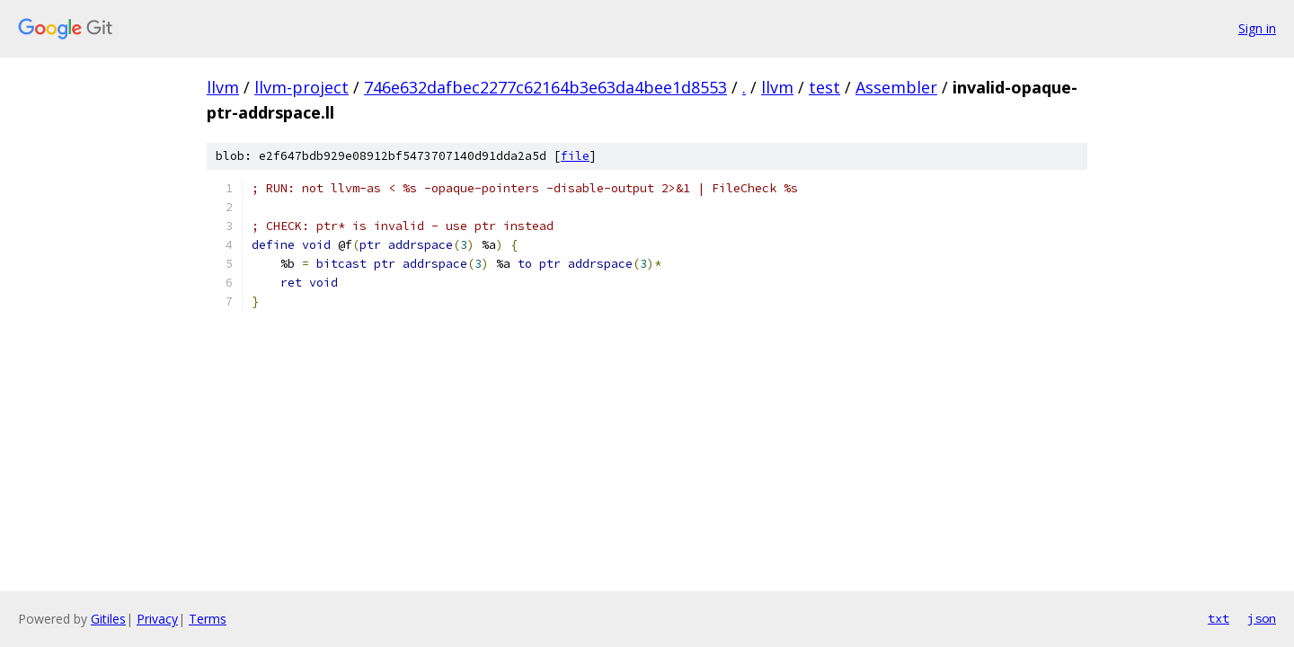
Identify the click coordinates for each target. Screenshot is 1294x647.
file (575, 156)
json (1261, 618)
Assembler (896, 87)
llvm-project (301, 87)
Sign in (1257, 28)
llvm (223, 87)
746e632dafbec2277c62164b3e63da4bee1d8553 (545, 87)
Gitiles (108, 618)
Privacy (157, 618)
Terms (207, 618)
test (824, 87)
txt (1218, 618)
